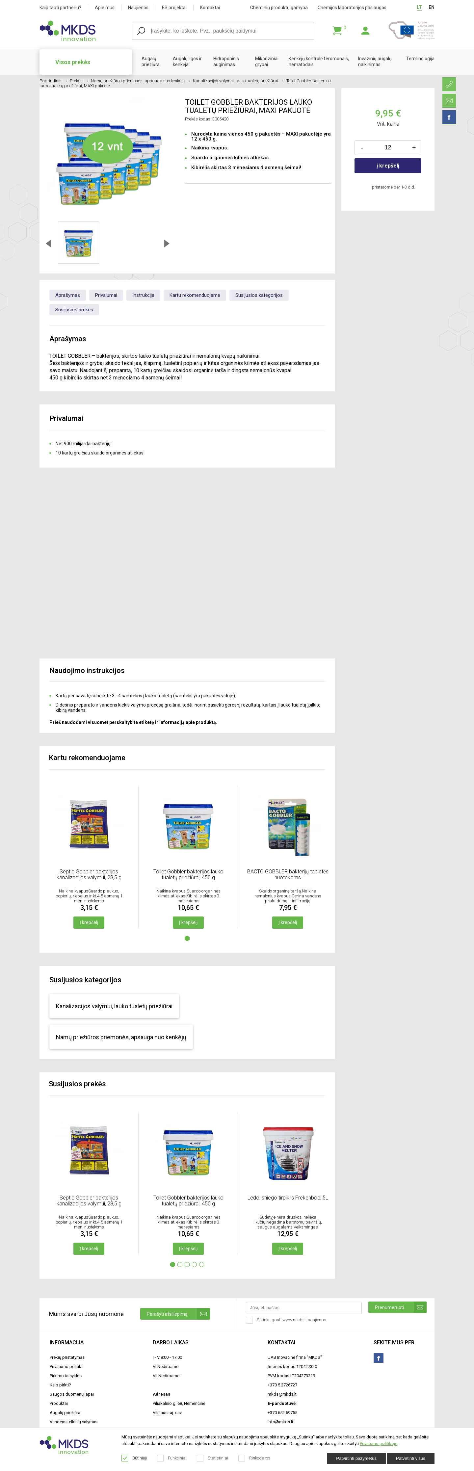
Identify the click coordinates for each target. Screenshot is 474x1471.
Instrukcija (143, 295)
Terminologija (420, 58)
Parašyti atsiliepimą (178, 1314)
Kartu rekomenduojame (195, 295)
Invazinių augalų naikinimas (375, 61)
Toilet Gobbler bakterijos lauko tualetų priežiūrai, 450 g (188, 874)
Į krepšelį (89, 922)
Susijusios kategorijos (259, 295)
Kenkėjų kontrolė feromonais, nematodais (319, 61)
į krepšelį (388, 166)
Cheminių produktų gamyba (279, 7)
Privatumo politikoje (378, 1443)
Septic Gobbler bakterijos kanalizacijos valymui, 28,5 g (89, 874)
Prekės (79, 80)
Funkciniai (172, 1458)
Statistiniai (212, 1458)
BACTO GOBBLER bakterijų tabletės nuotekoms (288, 874)
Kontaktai (210, 7)
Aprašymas (67, 295)
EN (431, 7)
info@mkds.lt (280, 1421)
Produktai (59, 1403)
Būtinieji (134, 1458)
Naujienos (138, 7)
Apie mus (105, 7)
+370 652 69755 (282, 1412)
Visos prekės (72, 62)
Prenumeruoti (401, 1307)
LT (419, 7)
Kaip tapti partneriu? (60, 7)
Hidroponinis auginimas (226, 61)
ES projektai (174, 7)
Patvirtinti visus (410, 1458)
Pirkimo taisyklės (66, 1375)
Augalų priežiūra (151, 61)
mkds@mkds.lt (282, 1394)
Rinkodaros (254, 1458)
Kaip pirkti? (60, 1384)
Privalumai (106, 295)
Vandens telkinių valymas (73, 1421)
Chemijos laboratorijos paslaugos (352, 7)
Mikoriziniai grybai (266, 61)
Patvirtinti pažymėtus (356, 1458)
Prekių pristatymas (67, 1357)
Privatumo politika (67, 1366)
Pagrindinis (53, 80)
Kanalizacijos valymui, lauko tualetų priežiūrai (238, 80)
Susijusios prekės (74, 310)
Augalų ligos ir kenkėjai (187, 61)
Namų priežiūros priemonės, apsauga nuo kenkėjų (140, 80)
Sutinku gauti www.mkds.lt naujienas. (287, 1320)
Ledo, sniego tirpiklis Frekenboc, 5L (288, 1198)
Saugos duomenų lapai (72, 1394)
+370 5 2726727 (282, 1384)
